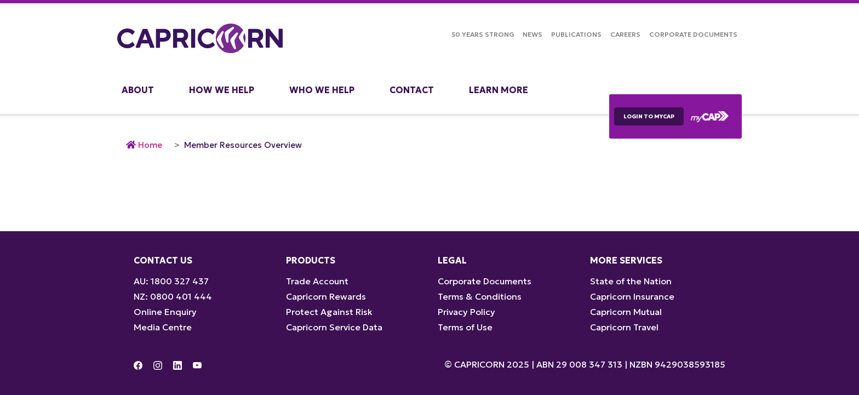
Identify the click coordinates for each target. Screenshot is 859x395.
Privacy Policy (466, 311)
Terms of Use (465, 327)
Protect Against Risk (329, 311)
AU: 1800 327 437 (171, 281)
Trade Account (317, 281)
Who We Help (321, 89)
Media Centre (163, 327)
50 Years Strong (482, 34)
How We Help (221, 89)
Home (150, 145)
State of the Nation (631, 281)
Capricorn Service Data (334, 327)
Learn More (498, 89)
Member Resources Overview (243, 145)
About (138, 89)
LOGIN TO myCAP (648, 116)
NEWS (532, 34)
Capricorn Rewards (326, 296)
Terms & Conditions (480, 296)
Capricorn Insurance (632, 296)
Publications (576, 34)
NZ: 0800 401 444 (173, 296)
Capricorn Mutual (626, 311)
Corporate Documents (693, 34)
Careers (625, 34)
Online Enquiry (165, 311)
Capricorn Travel (624, 327)
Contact (412, 89)
